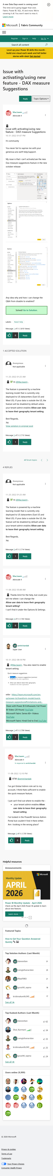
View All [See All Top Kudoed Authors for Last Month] (10, 1062)
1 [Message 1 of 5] (14, 328)
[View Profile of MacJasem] (17, 112)
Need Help (18, 322)
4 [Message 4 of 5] (14, 619)
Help (34, 38)
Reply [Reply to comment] (25, 442)
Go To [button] (43, 38)
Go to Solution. (30, 310)
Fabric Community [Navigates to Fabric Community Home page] (32, 25)
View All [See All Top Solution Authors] (10, 1002)
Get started (35, 56)
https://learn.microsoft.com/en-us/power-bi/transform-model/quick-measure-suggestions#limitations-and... (24, 698)
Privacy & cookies (8, 1149)
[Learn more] (14, 914)
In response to (25, 763)
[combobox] (29, 44)
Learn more (8, 16)
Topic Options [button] (40, 98)
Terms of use (6, 1153)
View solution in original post (19, 425)
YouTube (29, 709)
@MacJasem (22, 381)
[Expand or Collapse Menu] (4, 32)
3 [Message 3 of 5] (16, 833)
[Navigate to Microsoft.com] (10, 25)
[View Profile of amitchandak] (23, 645)
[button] (25, 99)
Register (14, 38)
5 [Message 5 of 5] (14, 435)
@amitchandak (24, 778)
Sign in (25, 38)
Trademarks (6, 1158)
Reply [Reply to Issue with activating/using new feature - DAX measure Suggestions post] (25, 335)
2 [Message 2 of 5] (14, 730)
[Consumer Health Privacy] (26, 1167)
